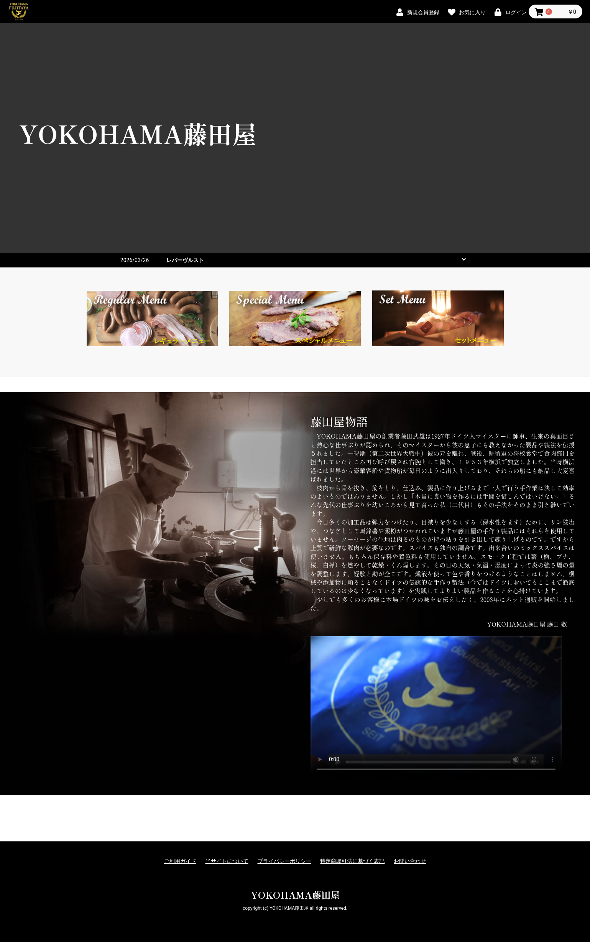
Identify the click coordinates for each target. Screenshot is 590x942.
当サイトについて (226, 861)
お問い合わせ (410, 861)
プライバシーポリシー (284, 861)
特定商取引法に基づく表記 (352, 861)
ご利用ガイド (180, 861)
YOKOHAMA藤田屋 (295, 894)
